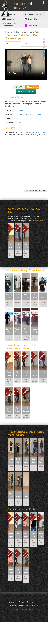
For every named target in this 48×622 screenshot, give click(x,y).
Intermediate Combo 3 (11, 495)
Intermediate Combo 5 (26, 495)
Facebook (24, 606)
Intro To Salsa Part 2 (41, 535)
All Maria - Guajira (11, 246)
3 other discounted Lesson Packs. (33, 132)
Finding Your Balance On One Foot (11, 461)
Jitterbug (17, 337)
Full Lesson (27, 44)
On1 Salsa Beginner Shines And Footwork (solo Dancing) (26, 374)
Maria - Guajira (35, 114)
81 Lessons (10, 228)
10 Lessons (24, 356)
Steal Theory (26, 296)
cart (32, 87)
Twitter (34, 606)
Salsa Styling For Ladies (11, 571)
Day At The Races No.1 (9, 331)
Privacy (13, 606)
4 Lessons (33, 517)
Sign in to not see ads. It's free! (35, 190)
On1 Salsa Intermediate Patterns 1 (17, 374)
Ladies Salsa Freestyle (33, 535)
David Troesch (24, 114)
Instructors (8, 18)
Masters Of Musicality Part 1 (9, 296)
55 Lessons (25, 228)
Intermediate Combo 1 (26, 461)
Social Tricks (18, 460)
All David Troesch (26, 246)
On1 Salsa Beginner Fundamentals (34, 374)
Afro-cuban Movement (26, 535)
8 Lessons (40, 517)
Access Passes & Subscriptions (11, 24)
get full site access (26, 91)
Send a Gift (31, 25)
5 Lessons (18, 228)
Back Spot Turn (33, 461)
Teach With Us (33, 602)
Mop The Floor (26, 331)
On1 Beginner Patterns (26, 410)
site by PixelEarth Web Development (24, 609)
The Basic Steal (34, 296)
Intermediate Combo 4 (18, 495)
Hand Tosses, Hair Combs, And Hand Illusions (41, 461)
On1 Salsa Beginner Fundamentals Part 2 (18, 246)
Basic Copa (17, 296)
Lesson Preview (13, 44)
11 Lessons (17, 517)
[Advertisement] (23, 165)
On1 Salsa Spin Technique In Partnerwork (9, 410)
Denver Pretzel (17, 331)
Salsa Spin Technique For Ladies (9, 374)
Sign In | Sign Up (20, 8)
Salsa (21, 110)
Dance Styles (32, 18)
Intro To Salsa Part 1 (18, 535)
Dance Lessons (33, 14)
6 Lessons (16, 356)
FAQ (21, 602)
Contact (12, 602)
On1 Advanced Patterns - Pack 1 (17, 410)
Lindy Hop (9, 302)
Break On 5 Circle (34, 331)
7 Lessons (8, 356)
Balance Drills (43, 296)
